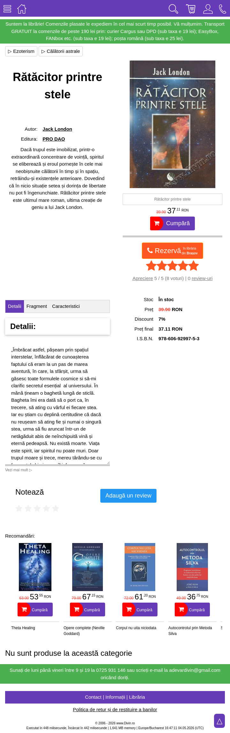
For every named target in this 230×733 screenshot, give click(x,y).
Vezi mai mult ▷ (18, 470)
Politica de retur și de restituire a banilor (115, 709)
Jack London (57, 129)
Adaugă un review (128, 495)
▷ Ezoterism (21, 51)
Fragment (37, 306)
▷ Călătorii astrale (61, 51)
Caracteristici (66, 306)
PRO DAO (53, 139)
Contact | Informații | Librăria (115, 697)
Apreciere (143, 278)
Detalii (14, 306)
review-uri (202, 278)
